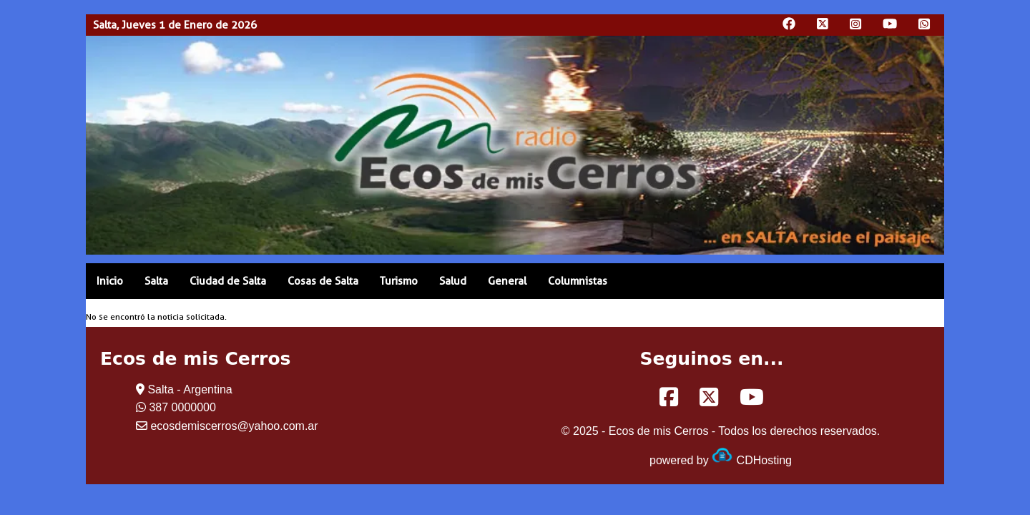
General (507, 281)
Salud (452, 281)
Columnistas (577, 281)
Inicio (110, 281)
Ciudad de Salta (228, 281)
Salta (156, 281)
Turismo (399, 281)
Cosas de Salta (323, 281)
